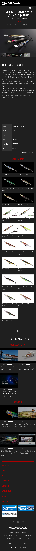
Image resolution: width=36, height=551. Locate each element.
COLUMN (4, 496)
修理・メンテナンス (24, 538)
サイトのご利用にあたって (25, 535)
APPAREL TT (5, 486)
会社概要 (11, 532)
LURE (3, 470)
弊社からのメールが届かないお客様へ (18, 543)
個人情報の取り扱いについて (11, 535)
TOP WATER (26, 24)
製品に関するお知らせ (12, 538)
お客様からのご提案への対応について (18, 541)
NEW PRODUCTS (7, 465)
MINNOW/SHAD (18, 24)
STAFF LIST (5, 501)
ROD (3, 475)
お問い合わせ (24, 532)
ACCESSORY (5, 481)
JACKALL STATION (7, 491)
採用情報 (17, 532)
